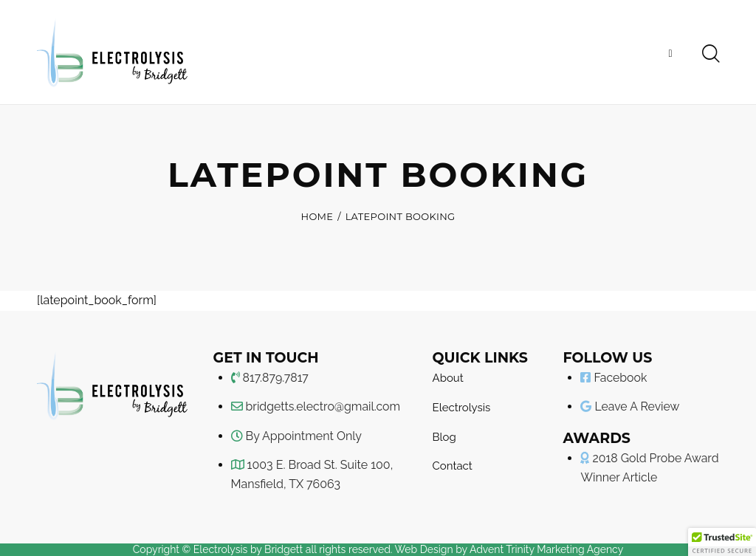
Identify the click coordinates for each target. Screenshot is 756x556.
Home (317, 216)
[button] (722, 542)
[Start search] (710, 53)
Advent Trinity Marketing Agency (546, 549)
